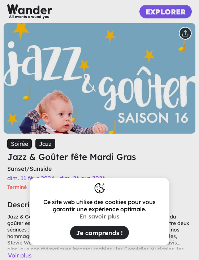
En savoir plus (99, 216)
